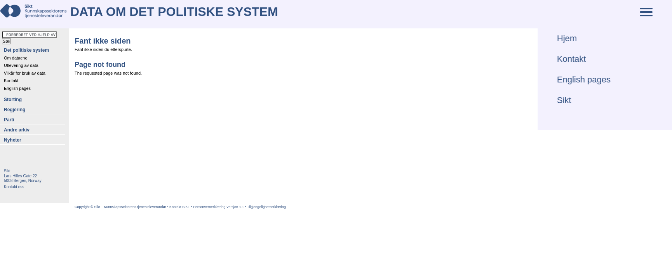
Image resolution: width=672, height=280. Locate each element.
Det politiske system (26, 50)
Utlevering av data (21, 65)
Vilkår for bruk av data (24, 73)
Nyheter (12, 140)
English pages (17, 88)
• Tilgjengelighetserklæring (265, 207)
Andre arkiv (17, 130)
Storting (13, 99)
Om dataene (16, 58)
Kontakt (11, 80)
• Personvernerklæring (208, 207)
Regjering (14, 109)
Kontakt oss (14, 187)
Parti (9, 119)
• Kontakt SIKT (179, 207)
